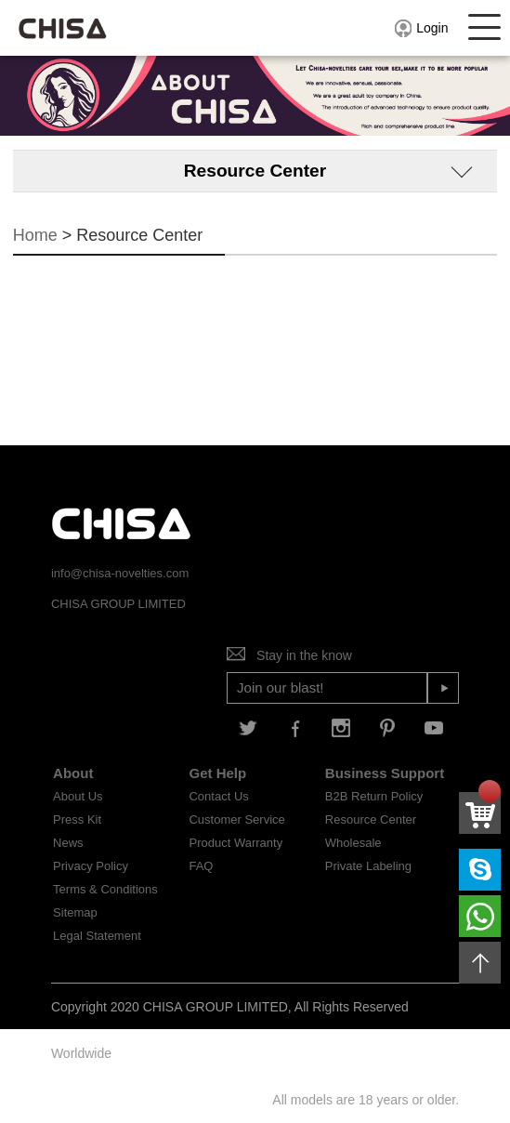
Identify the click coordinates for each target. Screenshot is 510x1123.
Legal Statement (97, 936)
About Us (77, 796)
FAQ (201, 866)
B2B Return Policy (374, 796)
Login (420, 28)
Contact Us (218, 796)
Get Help (217, 773)
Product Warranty (235, 843)
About (73, 773)
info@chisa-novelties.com (120, 573)
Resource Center (370, 819)
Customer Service (236, 819)
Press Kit (77, 819)
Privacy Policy (90, 866)
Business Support (384, 773)
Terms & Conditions (105, 889)
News (68, 843)
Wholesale (353, 843)
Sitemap (75, 912)
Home (35, 235)
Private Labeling (368, 866)
